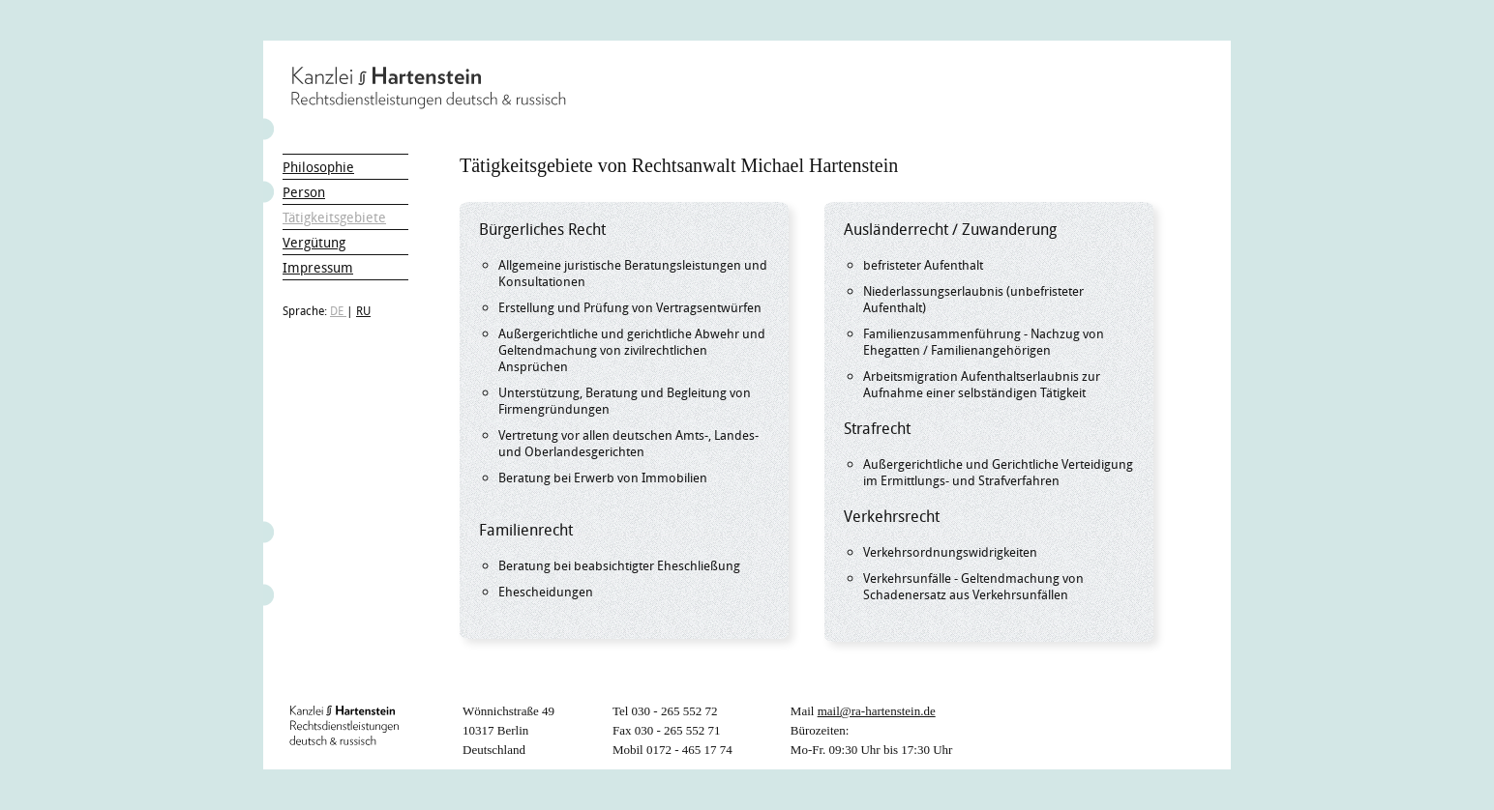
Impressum (318, 267)
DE (338, 310)
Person (304, 192)
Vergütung (314, 242)
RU (363, 310)
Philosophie (318, 167)
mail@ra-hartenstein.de (877, 711)
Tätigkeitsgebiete (334, 217)
